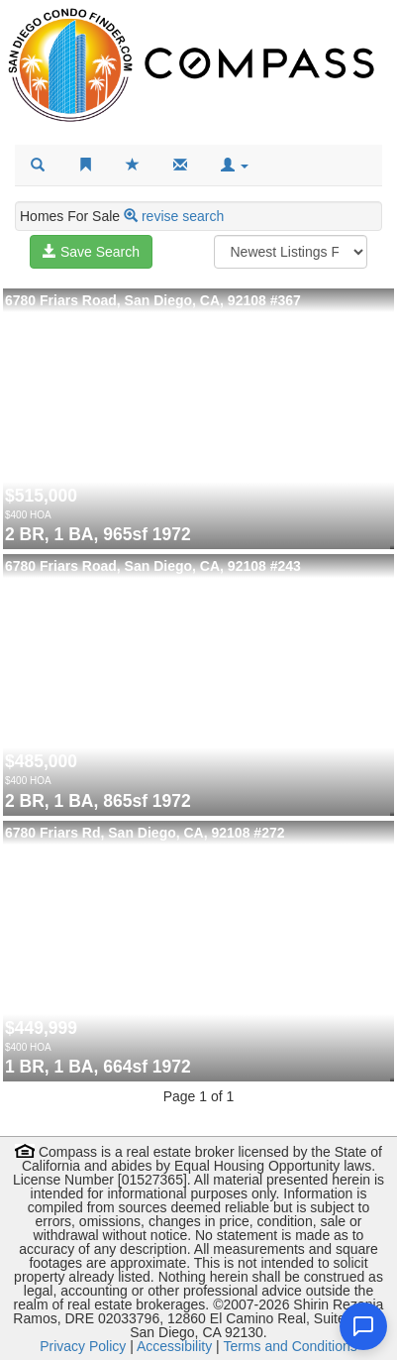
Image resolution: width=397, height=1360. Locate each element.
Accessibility (174, 1346)
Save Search (91, 252)
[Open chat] (363, 1326)
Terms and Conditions (289, 1346)
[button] (234, 165)
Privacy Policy (83, 1346)
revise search (183, 216)
